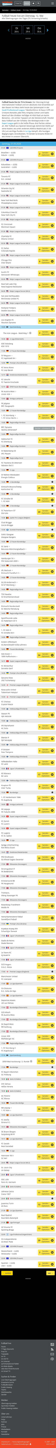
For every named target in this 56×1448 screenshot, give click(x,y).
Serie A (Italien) (15, 1079)
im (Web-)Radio (7, 1366)
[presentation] (8, 30)
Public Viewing (6, 1387)
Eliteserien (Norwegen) (18, 864)
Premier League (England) (19, 685)
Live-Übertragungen (8, 1380)
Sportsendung (15, 327)
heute (3, 1346)
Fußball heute (16, 10)
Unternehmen (6, 1417)
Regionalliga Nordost (17, 422)
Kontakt (4, 1432)
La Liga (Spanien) (16, 983)
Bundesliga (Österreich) (18, 1007)
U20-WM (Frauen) (16, 148)
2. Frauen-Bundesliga (17, 351)
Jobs (2, 1424)
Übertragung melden (9, 1403)
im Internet (5, 1361)
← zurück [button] (7, 1273)
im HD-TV (4, 1359)
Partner (4, 1422)
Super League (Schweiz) (18, 661)
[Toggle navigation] (52, 3)
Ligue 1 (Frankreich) (17, 768)
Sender (4, 1394)
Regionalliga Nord (16, 458)
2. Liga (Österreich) (17, 339)
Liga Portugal (15, 1222)
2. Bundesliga (15, 482)
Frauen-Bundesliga (17, 649)
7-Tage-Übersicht (7, 1349)
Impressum (5, 1442)
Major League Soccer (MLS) (20, 172)
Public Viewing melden (9, 1408)
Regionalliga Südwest (18, 637)
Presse (3, 1427)
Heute (27, 3)
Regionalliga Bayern (17, 1043)
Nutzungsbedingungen (21, 1442)
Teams (3, 1389)
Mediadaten (5, 1429)
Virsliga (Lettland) (16, 398)
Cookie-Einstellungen (21, 1444)
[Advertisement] (28, 68)
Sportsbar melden (8, 1406)
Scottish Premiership (17, 530)
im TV (3, 1356)
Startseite (5, 10)
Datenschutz (6, 1444)
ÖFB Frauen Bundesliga (18, 387)
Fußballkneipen (7, 1385)
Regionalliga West (16, 613)
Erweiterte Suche (7, 1382)
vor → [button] (50, 1273)
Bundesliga (14, 792)
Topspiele (4, 1354)
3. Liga (12, 470)
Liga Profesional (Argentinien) (21, 1234)
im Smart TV (5, 1371)
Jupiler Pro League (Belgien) (20, 518)
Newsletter (5, 1434)
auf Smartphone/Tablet (10, 1364)
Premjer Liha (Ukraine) (18, 363)
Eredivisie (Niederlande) (18, 375)
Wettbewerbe (6, 1392)
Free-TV (18, 3)
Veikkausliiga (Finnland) (18, 709)
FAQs (3, 1419)
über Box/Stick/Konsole (10, 1368)
